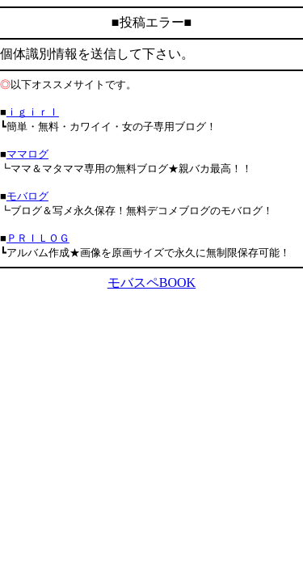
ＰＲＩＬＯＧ (37, 238)
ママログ (27, 154)
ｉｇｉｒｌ (32, 112)
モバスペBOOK (151, 282)
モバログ (27, 196)
